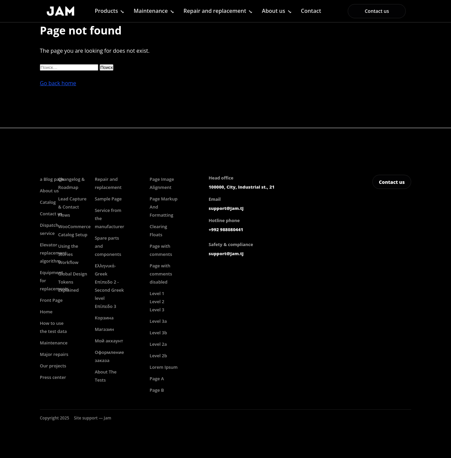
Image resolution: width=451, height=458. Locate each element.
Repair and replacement (215, 11)
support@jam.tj (226, 208)
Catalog (48, 202)
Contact (311, 11)
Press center (53, 377)
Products (106, 11)
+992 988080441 (226, 229)
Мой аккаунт (109, 341)
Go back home (58, 83)
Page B (157, 390)
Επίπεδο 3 (105, 306)
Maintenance (151, 11)
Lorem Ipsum (164, 367)
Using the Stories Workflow (68, 254)
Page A (157, 379)
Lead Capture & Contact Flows (72, 207)
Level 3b (158, 333)
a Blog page (52, 179)
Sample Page (108, 199)
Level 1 (157, 293)
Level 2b (158, 356)
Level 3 (157, 310)
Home (46, 312)
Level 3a (158, 321)
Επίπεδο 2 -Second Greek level (109, 290)
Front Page (51, 300)
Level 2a (158, 344)
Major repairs (54, 354)
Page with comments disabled (161, 274)
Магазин (104, 329)
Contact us (377, 11)
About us (273, 11)
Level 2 (157, 301)
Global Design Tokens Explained (72, 282)
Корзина (104, 318)
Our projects (53, 366)
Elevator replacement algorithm (53, 253)
